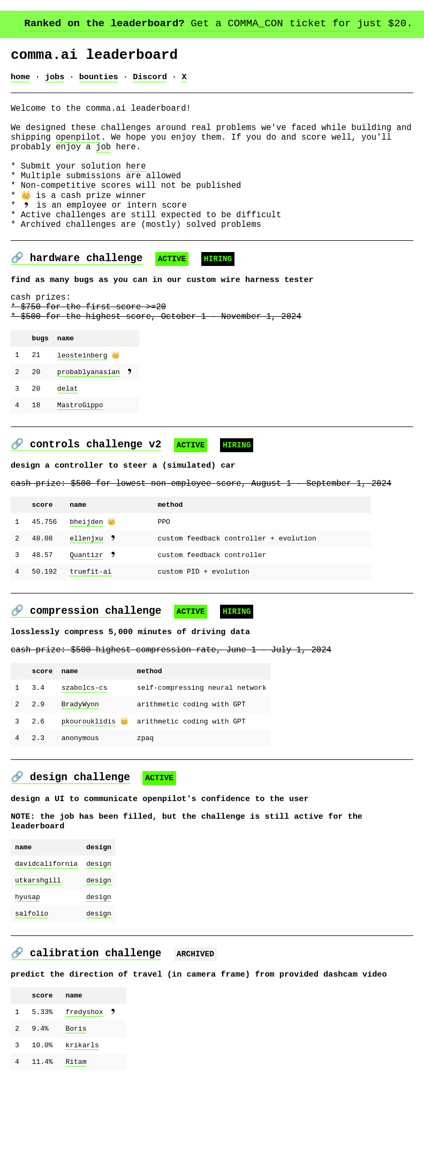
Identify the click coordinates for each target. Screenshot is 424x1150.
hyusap (27, 958)
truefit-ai (90, 624)
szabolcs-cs (85, 740)
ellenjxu (86, 587)
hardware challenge (86, 290)
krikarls (82, 1109)
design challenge (80, 828)
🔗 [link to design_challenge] (20, 828)
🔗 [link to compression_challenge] (20, 657)
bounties (98, 80)
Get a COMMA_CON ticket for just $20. (218, 24)
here (136, 185)
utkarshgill (38, 940)
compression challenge (96, 657)
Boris (75, 1090)
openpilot (78, 149)
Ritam (75, 1127)
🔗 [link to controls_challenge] (20, 485)
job (103, 161)
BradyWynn (80, 759)
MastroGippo (80, 453)
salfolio (31, 976)
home (21, 80)
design (98, 921)
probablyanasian (88, 416)
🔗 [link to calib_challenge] (20, 1009)
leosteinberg (82, 398)
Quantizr (86, 606)
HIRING (218, 291)
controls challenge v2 (96, 485)
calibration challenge (96, 1009)
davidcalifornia (46, 921)
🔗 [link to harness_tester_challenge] (20, 290)
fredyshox (84, 1072)
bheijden (86, 569)
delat (67, 434)
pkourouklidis (89, 777)
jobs (55, 80)
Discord (150, 80)
